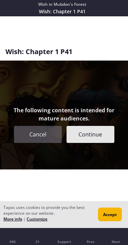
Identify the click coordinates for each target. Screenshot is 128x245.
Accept (110, 214)
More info (12, 219)
